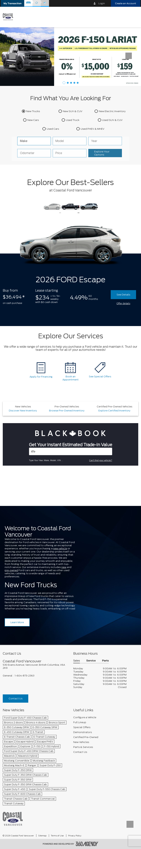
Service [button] (91, 661)
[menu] (133, 17)
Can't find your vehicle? (100, 460)
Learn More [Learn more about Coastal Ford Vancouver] (17, 622)
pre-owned (11, 570)
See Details (123, 294)
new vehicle (60, 548)
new (63, 567)
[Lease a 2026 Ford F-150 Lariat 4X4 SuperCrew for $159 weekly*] (70, 56)
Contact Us (15, 698)
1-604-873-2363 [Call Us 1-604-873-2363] (24, 675)
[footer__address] (35, 666)
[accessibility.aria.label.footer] (87, 844)
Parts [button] (105, 661)
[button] (12, 3)
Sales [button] (76, 661)
